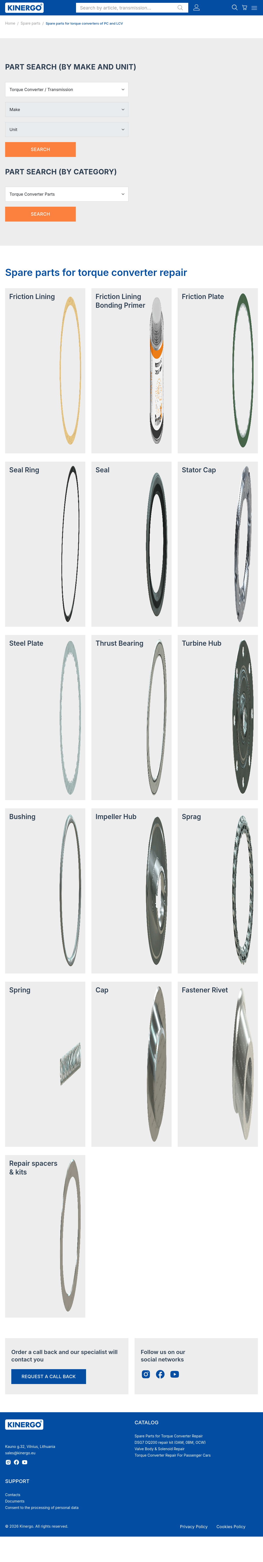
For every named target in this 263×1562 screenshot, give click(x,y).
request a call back (49, 1376)
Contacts (12, 1495)
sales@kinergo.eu (20, 1453)
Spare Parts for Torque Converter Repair (169, 1436)
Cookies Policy (231, 1526)
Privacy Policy (194, 1526)
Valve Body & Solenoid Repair (160, 1449)
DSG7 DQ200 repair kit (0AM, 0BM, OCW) (170, 1442)
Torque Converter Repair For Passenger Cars (173, 1455)
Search (40, 149)
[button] (132, 8)
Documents (14, 1501)
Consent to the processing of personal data (42, 1507)
